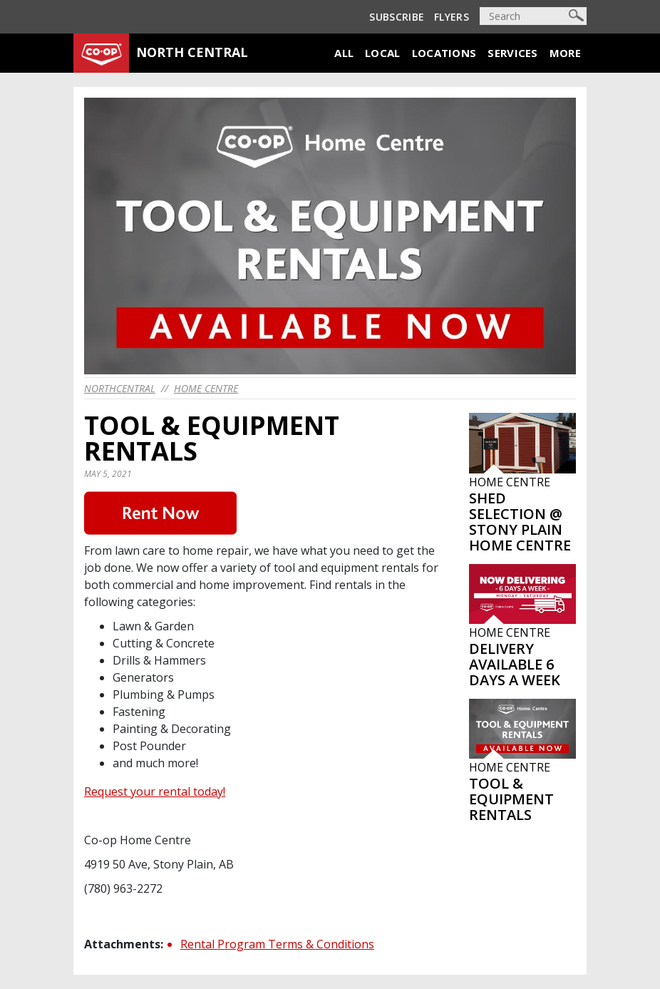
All (344, 53)
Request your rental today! (154, 791)
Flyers (451, 17)
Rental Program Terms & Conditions (277, 944)
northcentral (119, 388)
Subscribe (396, 17)
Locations (444, 53)
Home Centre (206, 388)
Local (383, 53)
